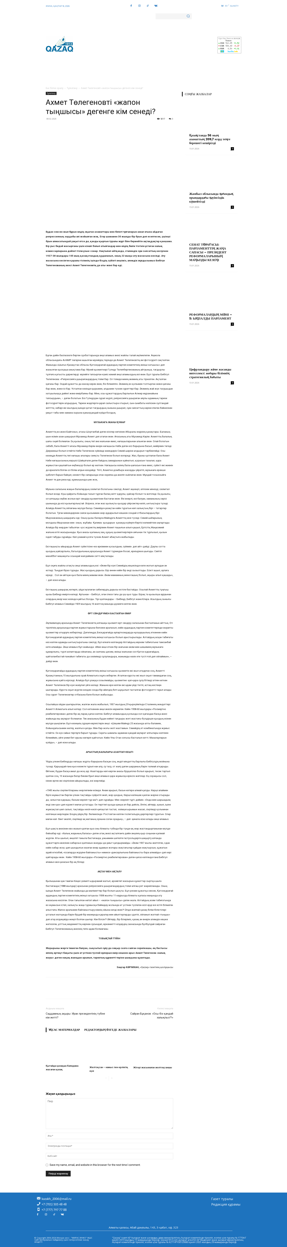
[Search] (188, 16)
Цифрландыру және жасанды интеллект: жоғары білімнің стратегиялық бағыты (210, 373)
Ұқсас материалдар (64, 1029)
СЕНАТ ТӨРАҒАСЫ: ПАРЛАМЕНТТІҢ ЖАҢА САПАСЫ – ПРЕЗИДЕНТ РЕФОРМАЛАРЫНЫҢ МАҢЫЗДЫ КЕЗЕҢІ (207, 252)
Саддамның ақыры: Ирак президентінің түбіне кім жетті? (75, 1015)
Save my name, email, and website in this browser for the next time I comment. (95, 1164)
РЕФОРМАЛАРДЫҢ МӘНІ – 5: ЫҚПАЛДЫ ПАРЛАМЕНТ (210, 316)
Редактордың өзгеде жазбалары (110, 1029)
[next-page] (111, 1078)
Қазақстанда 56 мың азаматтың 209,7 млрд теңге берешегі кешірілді (209, 139)
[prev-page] (106, 1078)
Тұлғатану (72, 88)
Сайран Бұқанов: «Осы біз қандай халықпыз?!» (151, 1015)
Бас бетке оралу (54, 88)
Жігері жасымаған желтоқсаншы (152, 1067)
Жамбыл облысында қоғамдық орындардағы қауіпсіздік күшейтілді (211, 197)
